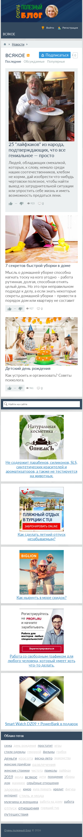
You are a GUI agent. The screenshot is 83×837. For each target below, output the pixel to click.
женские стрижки (17, 770)
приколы (50, 770)
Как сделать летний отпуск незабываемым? (42, 536)
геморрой (34, 752)
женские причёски (17, 764)
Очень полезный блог (17, 830)
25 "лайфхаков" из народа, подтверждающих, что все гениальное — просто (37, 149)
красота (26, 758)
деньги (10, 758)
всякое (31, 776)
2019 (8, 776)
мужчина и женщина (21, 801)
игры (58, 745)
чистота (37, 770)
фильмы (49, 752)
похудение (55, 777)
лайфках (65, 770)
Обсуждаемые (34, 61)
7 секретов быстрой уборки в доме (38, 265)
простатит (45, 745)
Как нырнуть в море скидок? (42, 597)
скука (8, 745)
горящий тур (50, 808)
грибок (61, 752)
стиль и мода (31, 795)
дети (42, 777)
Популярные (56, 61)
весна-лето (43, 758)
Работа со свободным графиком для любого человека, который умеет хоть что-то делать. (41, 660)
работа (69, 801)
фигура (70, 789)
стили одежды (14, 752)
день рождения (25, 745)
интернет (10, 795)
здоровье (12, 789)
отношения (28, 807)
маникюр (18, 783)
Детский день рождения (27, 368)
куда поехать (42, 789)
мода (19, 777)
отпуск (10, 807)
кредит (58, 789)
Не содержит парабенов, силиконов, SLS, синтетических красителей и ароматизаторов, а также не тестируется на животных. (41, 469)
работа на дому (51, 801)
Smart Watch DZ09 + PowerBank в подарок (41, 723)
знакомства (62, 758)
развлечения (44, 764)
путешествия (16, 814)
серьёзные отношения (43, 783)
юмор (27, 789)
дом (7, 783)
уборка (70, 777)
